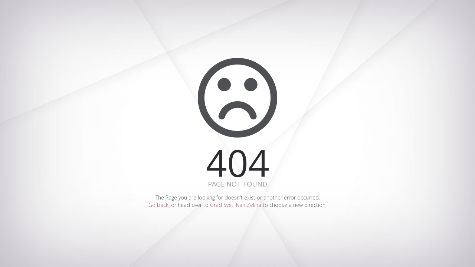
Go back (158, 204)
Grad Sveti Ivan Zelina (235, 204)
